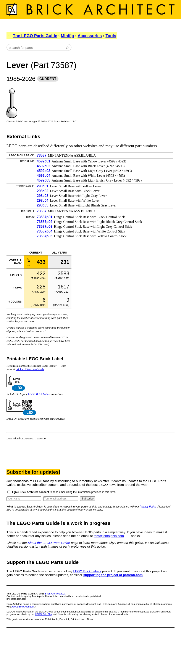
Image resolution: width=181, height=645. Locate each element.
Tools (110, 35)
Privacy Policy (148, 506)
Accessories (90, 35)
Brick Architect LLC (55, 593)
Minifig (67, 35)
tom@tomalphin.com (109, 536)
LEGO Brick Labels (39, 394)
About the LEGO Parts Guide (48, 543)
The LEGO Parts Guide (35, 35)
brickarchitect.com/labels (30, 369)
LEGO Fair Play (43, 614)
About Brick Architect (22, 606)
